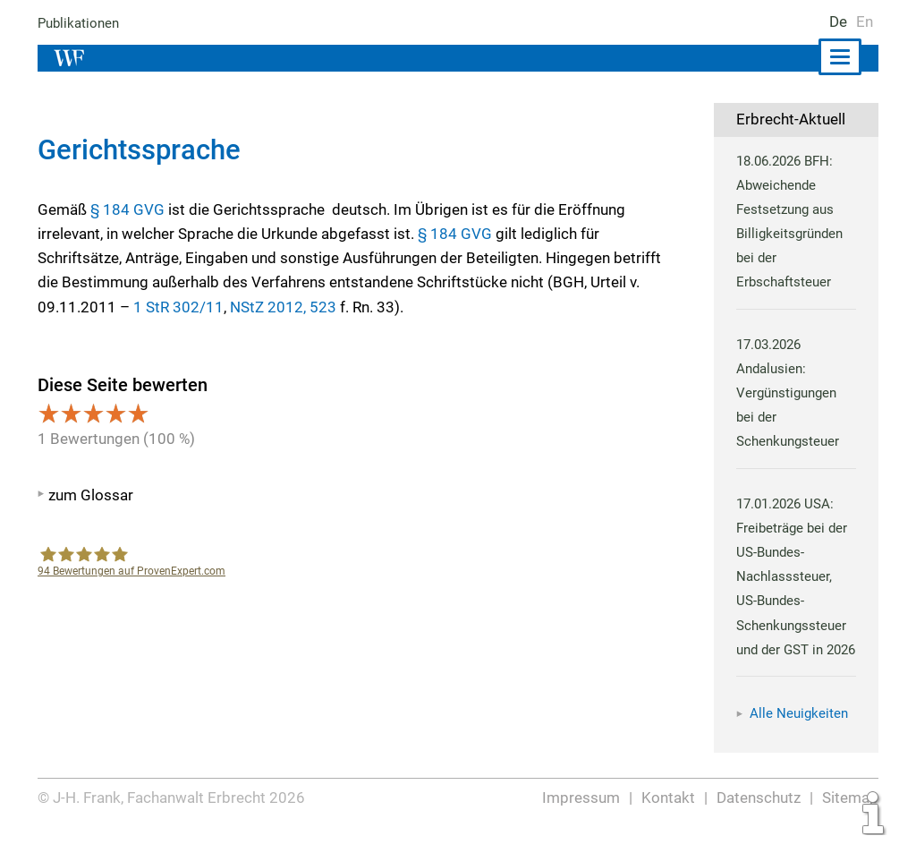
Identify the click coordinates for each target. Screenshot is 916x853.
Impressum (582, 819)
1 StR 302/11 (175, 307)
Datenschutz (759, 819)
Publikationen (79, 23)
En (864, 21)
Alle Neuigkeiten (799, 737)
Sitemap (850, 819)
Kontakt (668, 819)
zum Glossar (90, 495)
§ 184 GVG (126, 209)
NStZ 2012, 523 (278, 307)
